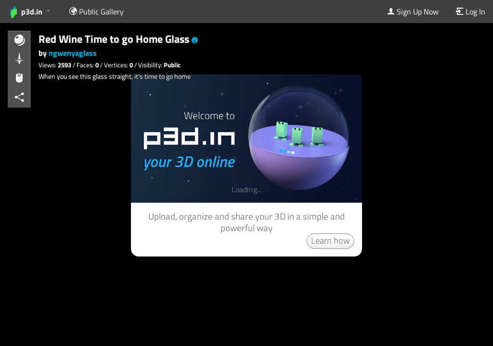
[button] (195, 40)
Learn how (330, 240)
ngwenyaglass (73, 53)
